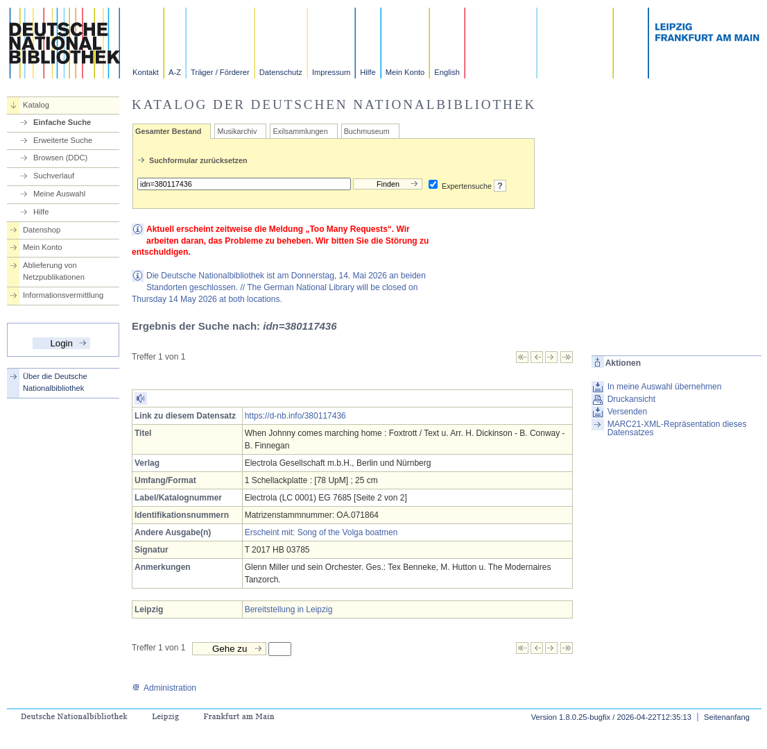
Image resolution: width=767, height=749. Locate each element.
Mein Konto (405, 72)
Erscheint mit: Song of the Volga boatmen (321, 532)
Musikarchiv (237, 131)
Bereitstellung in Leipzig (289, 609)
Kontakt (145, 72)
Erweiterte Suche (62, 140)
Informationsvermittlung (63, 295)
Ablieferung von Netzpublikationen (54, 271)
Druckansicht (631, 399)
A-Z (175, 72)
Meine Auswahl (59, 194)
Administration (164, 688)
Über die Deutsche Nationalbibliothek (55, 382)
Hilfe (367, 72)
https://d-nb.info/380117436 (295, 416)
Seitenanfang (727, 717)
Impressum (331, 72)
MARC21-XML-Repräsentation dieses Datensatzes (677, 428)
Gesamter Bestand (168, 131)
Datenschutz (280, 72)
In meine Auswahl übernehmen (664, 387)
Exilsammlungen (300, 131)
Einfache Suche (62, 122)
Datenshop (41, 230)
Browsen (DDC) (60, 157)
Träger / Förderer (220, 72)
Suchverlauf (53, 175)
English (447, 72)
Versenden (627, 411)
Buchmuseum (367, 131)
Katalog (36, 105)
